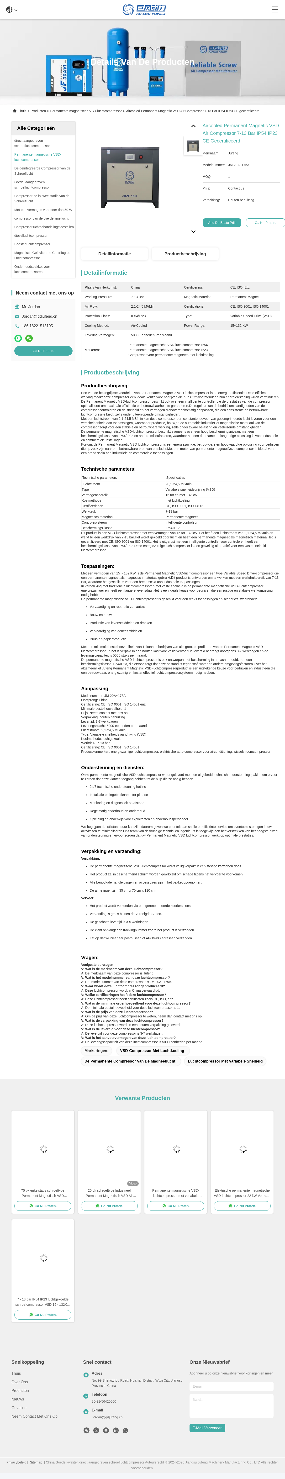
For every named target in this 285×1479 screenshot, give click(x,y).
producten (20, 1391)
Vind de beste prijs (222, 222)
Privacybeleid (16, 1462)
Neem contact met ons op (34, 1416)
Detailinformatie (114, 254)
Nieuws (17, 1399)
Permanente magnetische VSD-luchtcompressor (86, 111)
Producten (38, 111)
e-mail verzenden (207, 1428)
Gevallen (18, 1408)
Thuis (22, 111)
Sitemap (36, 1462)
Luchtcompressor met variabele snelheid (225, 1061)
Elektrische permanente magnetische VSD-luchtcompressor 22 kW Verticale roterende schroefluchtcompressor (242, 1193)
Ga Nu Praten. (43, 351)
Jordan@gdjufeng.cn (39, 316)
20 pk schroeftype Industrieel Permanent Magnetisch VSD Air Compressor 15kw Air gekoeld (109, 1193)
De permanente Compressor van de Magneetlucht (129, 1061)
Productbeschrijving (185, 254)
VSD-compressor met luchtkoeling (152, 1051)
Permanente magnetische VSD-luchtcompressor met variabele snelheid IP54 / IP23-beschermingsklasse (175, 1193)
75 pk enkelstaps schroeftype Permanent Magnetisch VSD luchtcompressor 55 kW (42, 1193)
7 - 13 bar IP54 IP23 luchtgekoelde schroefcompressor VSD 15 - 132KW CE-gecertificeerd (42, 1302)
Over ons (19, 1382)
